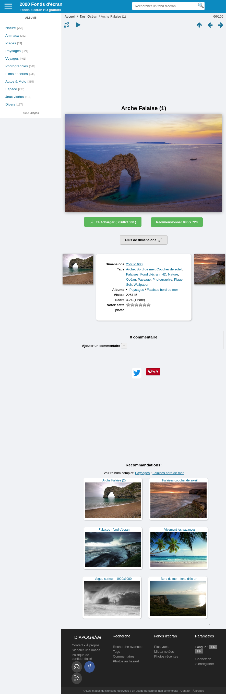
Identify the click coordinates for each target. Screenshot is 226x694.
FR (199, 651)
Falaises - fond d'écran (114, 529)
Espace (11, 89)
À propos (92, 645)
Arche (130, 269)
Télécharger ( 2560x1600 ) (113, 221)
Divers (10, 104)
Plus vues (161, 647)
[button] (136, 373)
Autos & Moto (15, 81)
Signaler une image (86, 650)
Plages (10, 43)
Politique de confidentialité (82, 657)
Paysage (144, 279)
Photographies (16, 66)
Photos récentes (166, 656)
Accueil (70, 16)
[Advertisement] (143, 66)
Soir (129, 284)
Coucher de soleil (169, 269)
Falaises (132, 274)
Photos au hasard (126, 661)
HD (163, 274)
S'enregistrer (204, 664)
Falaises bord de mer (162, 290)
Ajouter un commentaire (104, 345)
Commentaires (124, 656)
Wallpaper (141, 284)
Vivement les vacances (180, 529)
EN (213, 647)
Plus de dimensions (143, 240)
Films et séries (16, 74)
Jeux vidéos (14, 97)
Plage (178, 279)
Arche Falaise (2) (114, 480)
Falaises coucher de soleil (179, 480)
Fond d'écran (149, 274)
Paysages (13, 51)
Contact (77, 645)
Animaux (12, 35)
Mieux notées (164, 651)
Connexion (203, 659)
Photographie (162, 279)
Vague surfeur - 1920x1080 (113, 579)
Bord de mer (146, 269)
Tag (82, 16)
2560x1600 (134, 264)
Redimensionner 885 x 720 (177, 222)
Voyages (12, 58)
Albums (31, 17)
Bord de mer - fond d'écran (179, 579)
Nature (10, 28)
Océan (92, 16)
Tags (116, 651)
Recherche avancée (127, 647)
